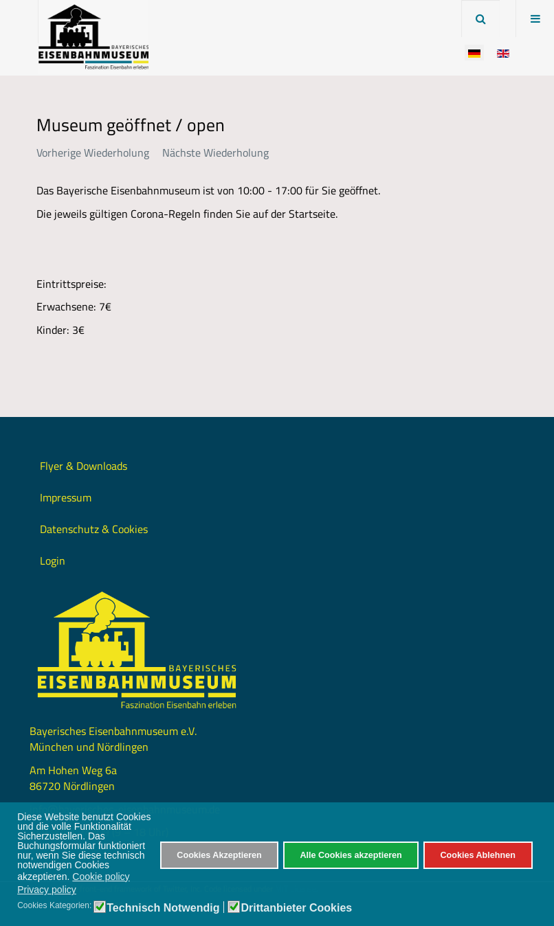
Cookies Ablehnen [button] (477, 855)
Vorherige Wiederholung (92, 152)
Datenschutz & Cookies (94, 529)
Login (52, 560)
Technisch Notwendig (163, 908)
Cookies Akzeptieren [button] (219, 855)
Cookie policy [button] (100, 876)
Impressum (65, 497)
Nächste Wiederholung (215, 152)
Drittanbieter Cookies (296, 908)
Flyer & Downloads (83, 465)
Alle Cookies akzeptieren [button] (350, 855)
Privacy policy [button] (46, 889)
